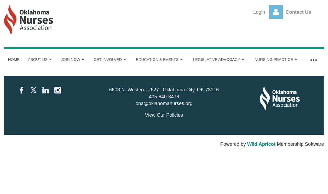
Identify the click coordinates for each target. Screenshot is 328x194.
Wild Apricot (261, 144)
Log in (276, 12)
